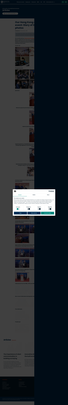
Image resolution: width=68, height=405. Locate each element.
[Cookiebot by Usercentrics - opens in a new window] (50, 191)
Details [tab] (34, 194)
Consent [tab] (19, 194)
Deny (20, 213)
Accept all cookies (47, 213)
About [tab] (48, 194)
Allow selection (34, 213)
